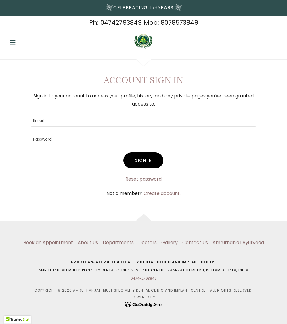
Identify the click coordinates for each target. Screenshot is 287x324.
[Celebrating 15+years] (143, 7)
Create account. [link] (162, 193)
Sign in (143, 160)
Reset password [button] (143, 179)
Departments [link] (118, 242)
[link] (143, 41)
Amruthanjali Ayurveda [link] (238, 242)
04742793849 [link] (121, 22)
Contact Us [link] (195, 242)
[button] (27, 42)
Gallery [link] (169, 242)
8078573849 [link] (179, 22)
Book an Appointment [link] (48, 242)
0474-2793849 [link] (144, 278)
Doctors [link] (147, 242)
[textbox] (143, 121)
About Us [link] (88, 242)
